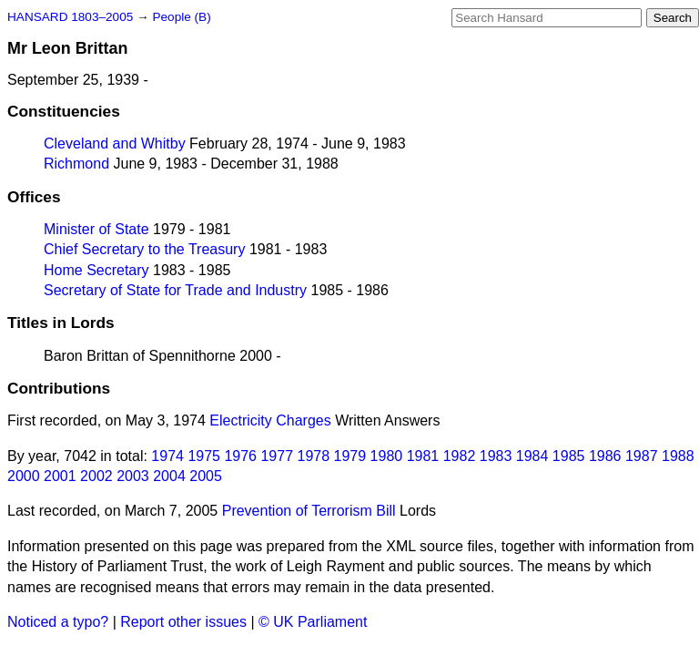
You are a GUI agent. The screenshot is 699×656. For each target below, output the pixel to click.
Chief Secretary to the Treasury (144, 249)
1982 (459, 456)
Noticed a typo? (57, 622)
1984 (532, 456)
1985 (568, 456)
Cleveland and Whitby (115, 143)
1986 (605, 456)
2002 (96, 476)
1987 (641, 456)
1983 (496, 456)
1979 (350, 456)
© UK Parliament (312, 622)
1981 (423, 456)
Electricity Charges (269, 420)
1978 (314, 456)
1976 (240, 456)
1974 (167, 456)
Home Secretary (96, 270)
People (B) (181, 17)
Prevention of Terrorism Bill (309, 510)
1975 (203, 456)
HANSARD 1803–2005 (70, 17)
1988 (678, 456)
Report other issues (183, 622)
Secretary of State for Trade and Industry (175, 290)
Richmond (76, 163)
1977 (276, 456)
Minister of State (96, 229)
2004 (169, 476)
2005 (205, 476)
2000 (23, 476)
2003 (132, 476)
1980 (386, 456)
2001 (60, 476)
